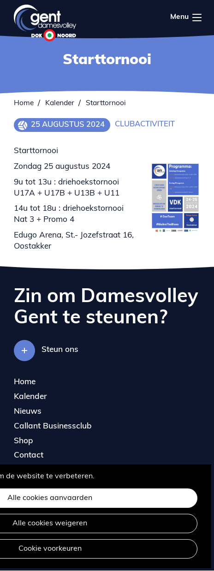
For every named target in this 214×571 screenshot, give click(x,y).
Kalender (59, 103)
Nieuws (28, 412)
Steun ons (60, 350)
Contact (28, 455)
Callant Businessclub (53, 426)
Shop (23, 441)
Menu (197, 17)
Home (24, 103)
